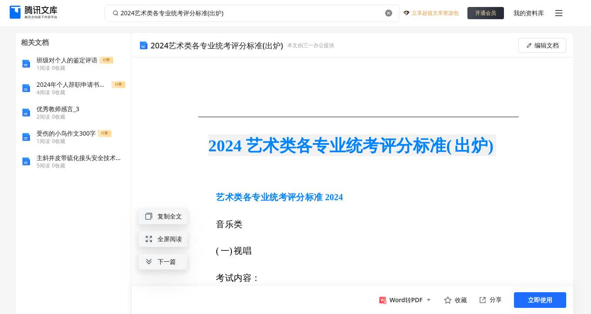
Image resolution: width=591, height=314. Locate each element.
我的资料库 (529, 13)
